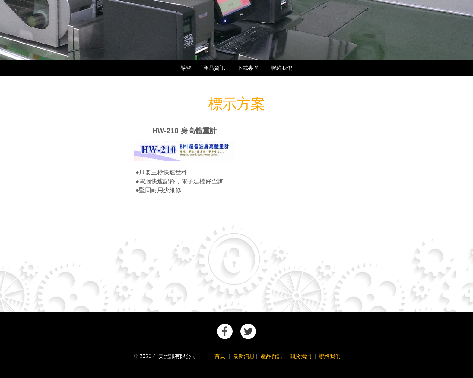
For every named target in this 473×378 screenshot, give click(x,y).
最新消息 (244, 356)
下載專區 (248, 68)
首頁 (219, 356)
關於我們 (300, 356)
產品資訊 (214, 68)
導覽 (185, 68)
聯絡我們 (282, 68)
